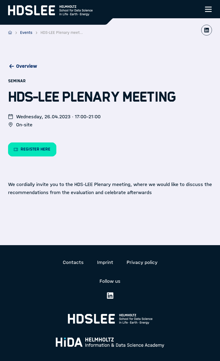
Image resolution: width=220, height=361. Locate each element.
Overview (26, 66)
